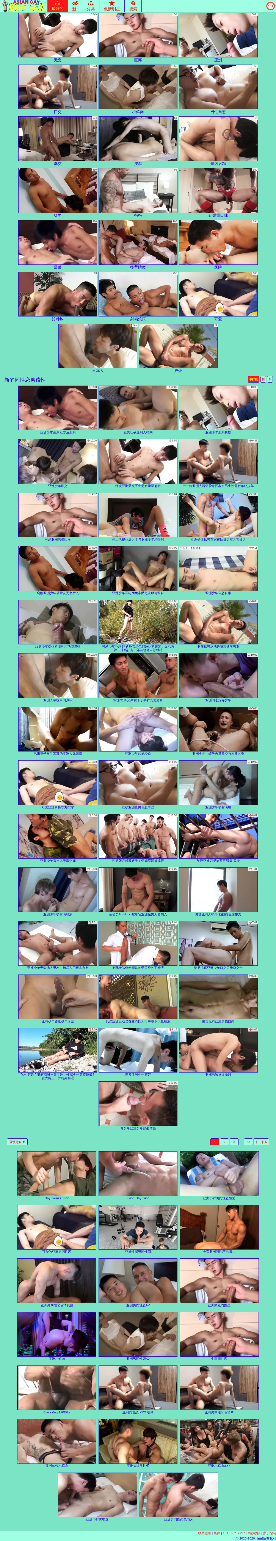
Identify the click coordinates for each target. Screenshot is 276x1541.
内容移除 (254, 1533)
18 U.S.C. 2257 (234, 1533)
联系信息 (204, 1533)
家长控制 (269, 1533)
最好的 (253, 379)
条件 (217, 1533)
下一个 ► (261, 1142)
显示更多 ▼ (17, 1142)
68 (248, 1142)
